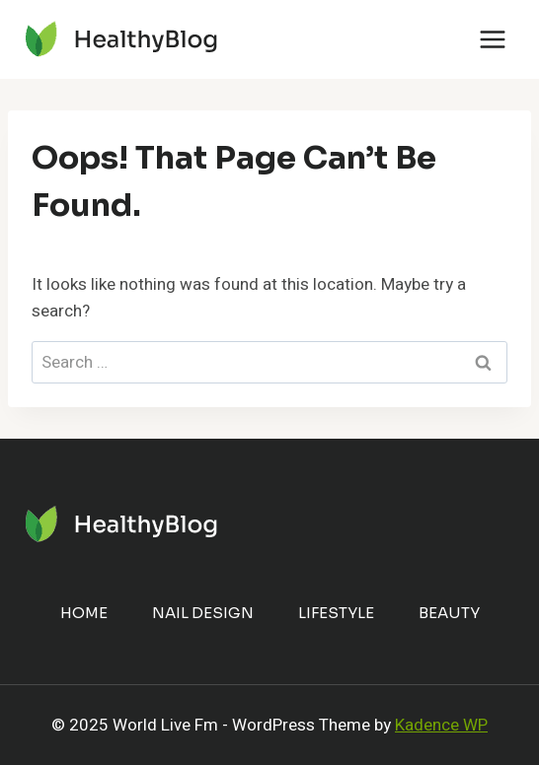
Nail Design (203, 612)
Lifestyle (336, 612)
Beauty (449, 612)
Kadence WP (441, 725)
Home (84, 612)
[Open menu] (492, 39)
